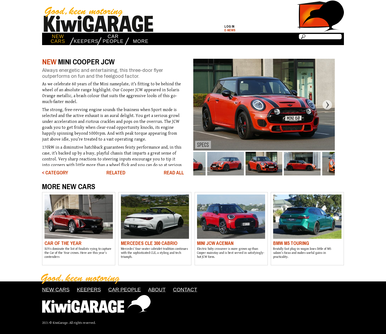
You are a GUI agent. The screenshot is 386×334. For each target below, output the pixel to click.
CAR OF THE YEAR (62, 243)
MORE (141, 41)
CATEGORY (56, 172)
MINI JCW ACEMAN (215, 243)
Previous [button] (189, 104)
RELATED (115, 172)
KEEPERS (85, 41)
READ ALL (174, 172)
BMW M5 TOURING (291, 243)
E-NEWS (229, 30)
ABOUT (156, 289)
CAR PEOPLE (113, 39)
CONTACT (185, 289)
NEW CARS (58, 39)
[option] (264, 105)
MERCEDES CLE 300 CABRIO (149, 243)
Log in (229, 26)
